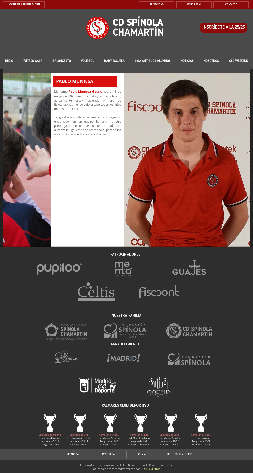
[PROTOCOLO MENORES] (179, 454)
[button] (114, 61)
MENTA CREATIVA (150, 469)
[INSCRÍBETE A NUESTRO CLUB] (24, 4)
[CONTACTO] (231, 4)
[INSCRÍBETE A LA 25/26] (223, 28)
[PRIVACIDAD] (156, 4)
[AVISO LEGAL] (194, 4)
